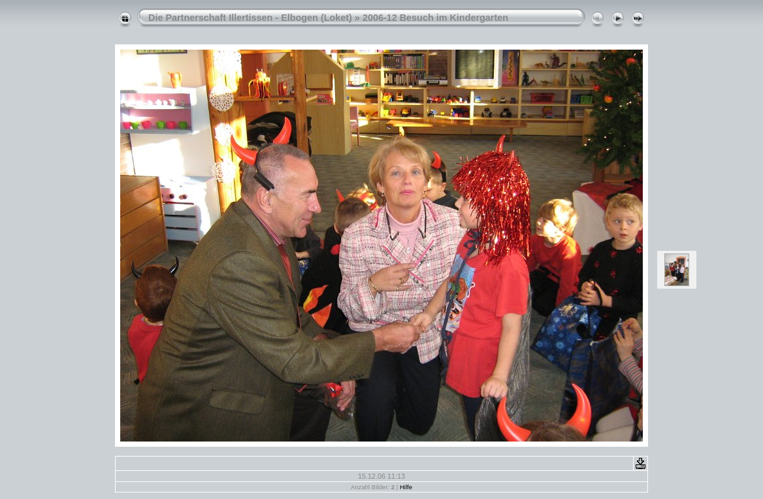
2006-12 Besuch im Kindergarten (435, 17)
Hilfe (406, 487)
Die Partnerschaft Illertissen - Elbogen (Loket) (250, 17)
